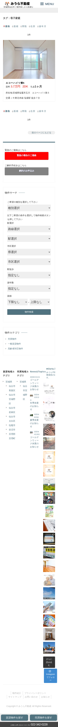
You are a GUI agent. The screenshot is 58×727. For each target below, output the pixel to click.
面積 (15, 26)
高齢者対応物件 (15, 348)
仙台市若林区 (12, 410)
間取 (23, 26)
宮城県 (9, 381)
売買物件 (12, 339)
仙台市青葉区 (12, 388)
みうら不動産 (24, 706)
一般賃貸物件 (14, 343)
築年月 (41, 26)
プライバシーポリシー (35, 693)
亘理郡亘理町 (12, 436)
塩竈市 (12, 425)
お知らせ (45, 697)
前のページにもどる (41, 132)
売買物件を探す (43, 717)
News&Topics (38, 371)
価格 (6, 26)
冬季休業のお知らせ (34, 406)
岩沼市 (12, 429)
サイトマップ (14, 697)
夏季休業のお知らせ (34, 423)
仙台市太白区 (12, 418)
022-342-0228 (39, 724)
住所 (31, 26)
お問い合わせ (31, 697)
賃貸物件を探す (14, 717)
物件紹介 (16, 693)
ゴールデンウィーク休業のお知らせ (34, 385)
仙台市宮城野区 (12, 399)
